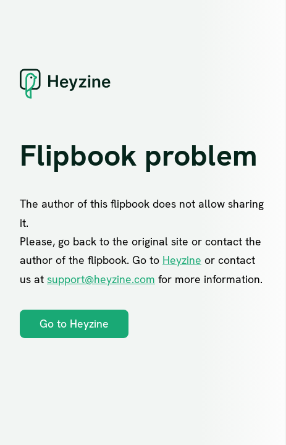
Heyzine (181, 260)
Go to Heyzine (74, 323)
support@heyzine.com (101, 279)
